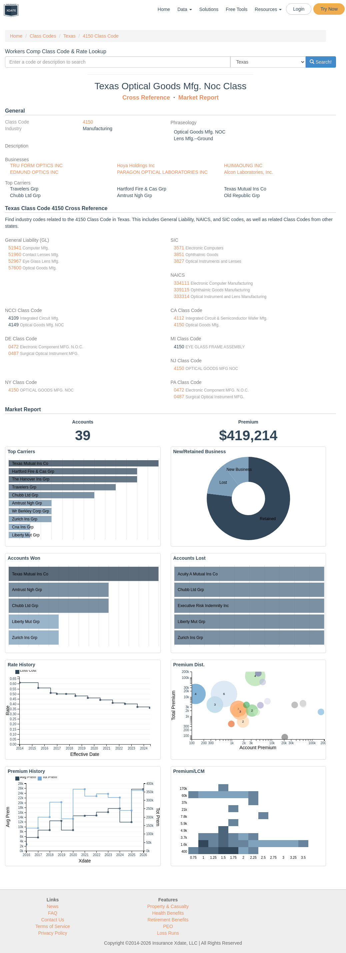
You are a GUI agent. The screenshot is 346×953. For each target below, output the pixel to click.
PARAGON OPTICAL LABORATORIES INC (162, 172)
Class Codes (43, 36)
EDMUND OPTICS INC (34, 172)
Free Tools (236, 9)
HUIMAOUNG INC (243, 165)
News (52, 906)
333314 (182, 296)
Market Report (198, 97)
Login (298, 9)
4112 (179, 318)
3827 (179, 261)
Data (184, 9)
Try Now (329, 9)
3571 (179, 247)
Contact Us (52, 919)
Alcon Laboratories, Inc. (248, 172)
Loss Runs (168, 933)
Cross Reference (146, 97)
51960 (14, 254)
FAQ (52, 913)
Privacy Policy (52, 933)
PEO (168, 926)
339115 (182, 289)
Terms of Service (52, 926)
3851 (179, 254)
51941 (14, 247)
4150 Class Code (100, 36)
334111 (182, 283)
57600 (14, 267)
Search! (321, 62)
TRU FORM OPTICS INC (36, 165)
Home (164, 9)
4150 (88, 122)
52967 (14, 261)
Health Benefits (168, 913)
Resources (268, 9)
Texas (69, 36)
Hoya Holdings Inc (136, 165)
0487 (13, 353)
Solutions (209, 9)
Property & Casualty (168, 906)
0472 (13, 346)
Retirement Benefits (168, 919)
